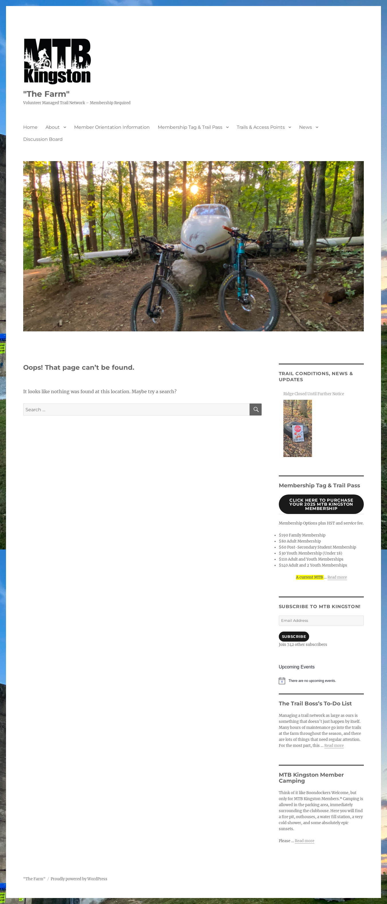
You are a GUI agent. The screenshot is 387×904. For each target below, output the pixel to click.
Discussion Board (43, 139)
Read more (337, 577)
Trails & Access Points (261, 127)
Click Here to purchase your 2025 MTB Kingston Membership (321, 504)
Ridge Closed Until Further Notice (313, 393)
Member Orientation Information (112, 127)
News (305, 127)
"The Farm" (46, 94)
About (53, 127)
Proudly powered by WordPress (79, 879)
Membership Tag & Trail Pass (190, 127)
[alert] (321, 680)
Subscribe (294, 636)
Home (30, 127)
